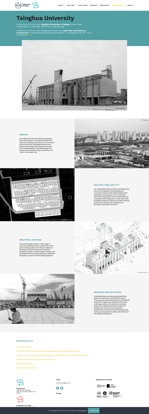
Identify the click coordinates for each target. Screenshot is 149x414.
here (30, 35)
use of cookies (82, 410)
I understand (93, 410)
